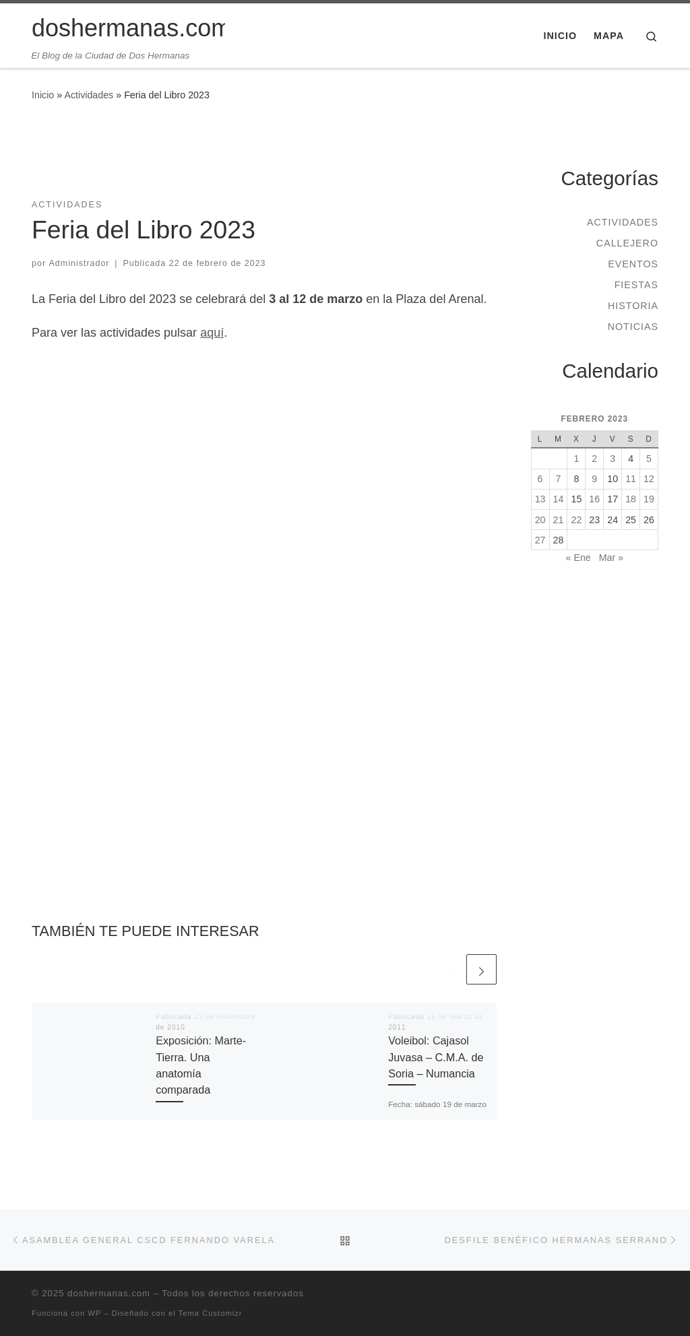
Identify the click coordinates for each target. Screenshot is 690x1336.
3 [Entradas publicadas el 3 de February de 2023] (612, 458)
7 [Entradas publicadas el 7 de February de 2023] (558, 478)
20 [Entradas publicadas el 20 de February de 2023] (540, 519)
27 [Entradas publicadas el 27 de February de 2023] (540, 540)
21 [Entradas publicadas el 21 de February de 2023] (558, 519)
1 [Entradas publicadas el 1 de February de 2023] (576, 458)
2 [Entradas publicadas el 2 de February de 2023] (594, 458)
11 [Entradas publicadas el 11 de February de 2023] (630, 478)
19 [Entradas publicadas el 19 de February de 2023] (649, 499)
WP (94, 1313)
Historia (633, 305)
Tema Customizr (211, 1313)
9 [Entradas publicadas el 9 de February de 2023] (594, 478)
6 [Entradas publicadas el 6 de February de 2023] (540, 478)
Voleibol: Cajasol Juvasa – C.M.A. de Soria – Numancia (435, 1056)
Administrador (79, 263)
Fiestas (636, 284)
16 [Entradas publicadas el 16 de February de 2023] (594, 499)
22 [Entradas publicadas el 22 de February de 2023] (576, 519)
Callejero (627, 243)
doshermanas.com (108, 1293)
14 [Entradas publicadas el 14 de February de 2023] (558, 499)
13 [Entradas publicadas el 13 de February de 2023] (540, 499)
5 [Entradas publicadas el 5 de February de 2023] (649, 458)
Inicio (43, 95)
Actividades (88, 95)
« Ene (578, 557)
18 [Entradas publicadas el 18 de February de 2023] (630, 499)
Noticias (633, 326)
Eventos (633, 264)
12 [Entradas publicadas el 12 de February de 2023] (649, 478)
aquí (212, 332)
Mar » (611, 557)
